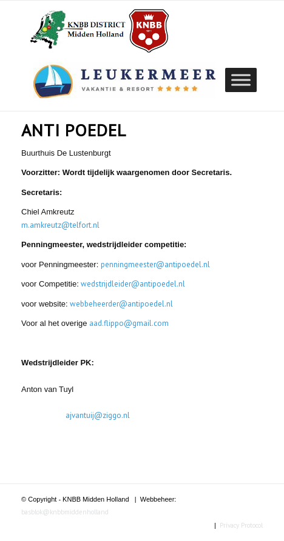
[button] (124, 80)
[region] (124, 80)
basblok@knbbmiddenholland (65, 512)
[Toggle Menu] (241, 79)
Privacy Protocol (241, 525)
